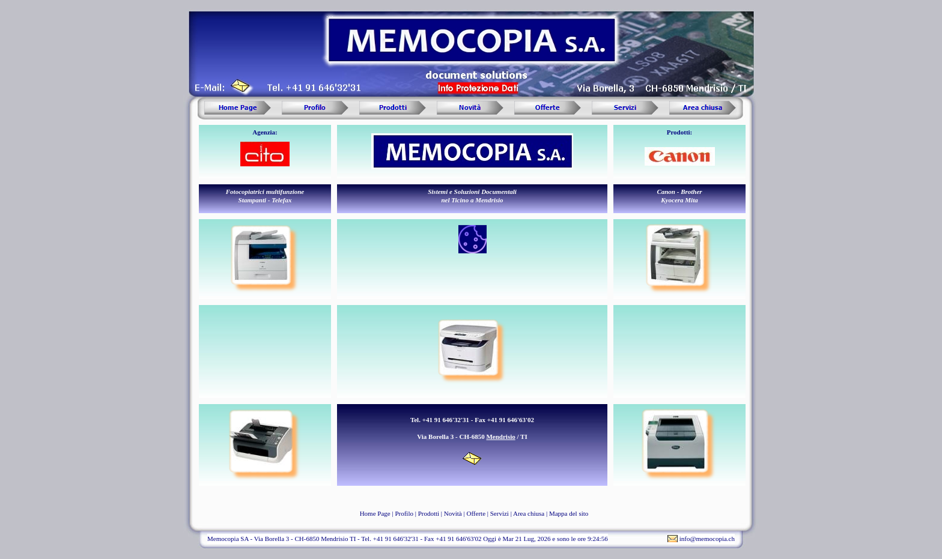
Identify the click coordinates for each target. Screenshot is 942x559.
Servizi (499, 513)
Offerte (475, 513)
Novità (453, 513)
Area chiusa (528, 513)
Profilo (404, 513)
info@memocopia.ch (707, 538)
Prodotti (428, 513)
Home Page (375, 513)
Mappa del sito (568, 513)
